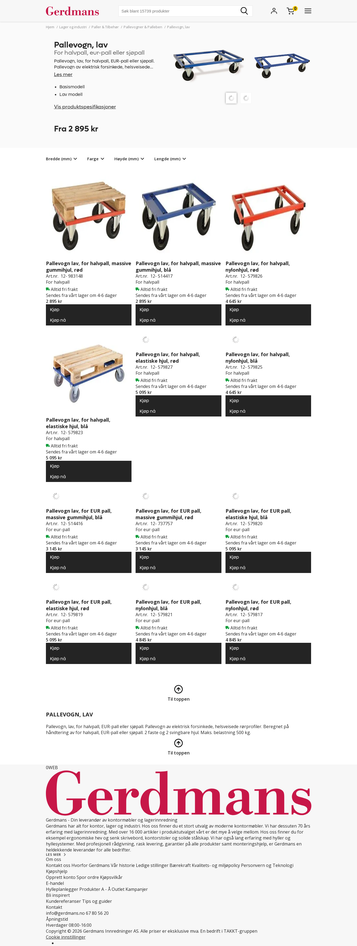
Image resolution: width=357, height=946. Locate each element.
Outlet (118, 889)
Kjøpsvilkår (111, 877)
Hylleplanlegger (62, 889)
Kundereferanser (63, 901)
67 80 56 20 (97, 913)
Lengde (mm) (167, 158)
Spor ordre (88, 877)
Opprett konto (61, 877)
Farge (93, 158)
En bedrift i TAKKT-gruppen (228, 931)
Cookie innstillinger (66, 937)
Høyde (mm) (126, 158)
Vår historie (123, 865)
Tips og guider (97, 901)
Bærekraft (180, 865)
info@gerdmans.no (65, 913)
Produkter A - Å (95, 889)
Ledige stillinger (152, 865)
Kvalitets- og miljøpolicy (216, 865)
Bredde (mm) (58, 158)
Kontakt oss (58, 865)
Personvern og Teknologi (267, 865)
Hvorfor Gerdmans (90, 865)
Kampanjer (137, 889)
